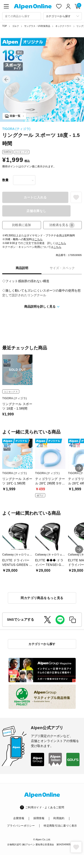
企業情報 (18, 818)
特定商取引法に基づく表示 (60, 825)
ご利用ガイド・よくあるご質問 (44, 807)
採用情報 (38, 818)
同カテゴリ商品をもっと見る (42, 598)
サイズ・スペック (62, 268)
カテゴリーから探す (42, 644)
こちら (38, 239)
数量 (5, 180)
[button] (6, 79)
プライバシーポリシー (21, 825)
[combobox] (21, 16)
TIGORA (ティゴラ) (16, 129)
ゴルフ (15, 26)
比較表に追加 (21, 225)
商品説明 (22, 268)
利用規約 (58, 818)
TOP (4, 26)
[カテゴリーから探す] (62, 16)
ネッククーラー (63, 26)
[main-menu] (6, 6)
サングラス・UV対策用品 (37, 26)
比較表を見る (62, 225)
